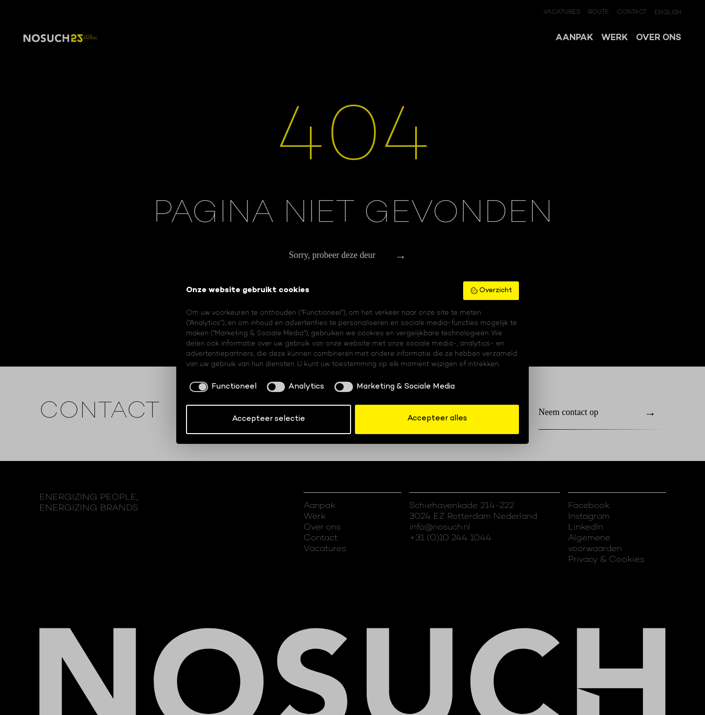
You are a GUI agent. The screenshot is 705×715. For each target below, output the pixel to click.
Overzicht (491, 290)
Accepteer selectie (268, 419)
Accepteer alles (437, 418)
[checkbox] (221, 387)
